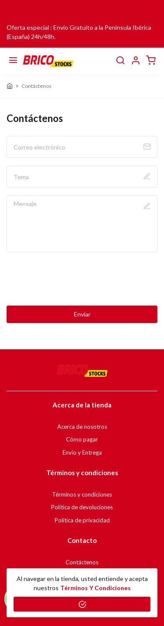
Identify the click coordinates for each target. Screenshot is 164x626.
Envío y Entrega (82, 452)
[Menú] (13, 60)
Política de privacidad (82, 520)
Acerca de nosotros (82, 426)
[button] (135, 60)
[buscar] (120, 60)
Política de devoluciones (82, 507)
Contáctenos (82, 562)
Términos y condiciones (82, 494)
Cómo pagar (82, 439)
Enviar (82, 314)
